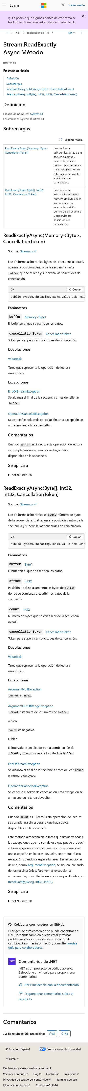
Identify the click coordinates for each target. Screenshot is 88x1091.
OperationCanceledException (28, 413)
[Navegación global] (4, 5)
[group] (46, 297)
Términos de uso (67, 1079)
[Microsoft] (44, 5)
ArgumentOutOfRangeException (30, 706)
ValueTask (15, 358)
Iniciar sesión (77, 5)
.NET (17, 32)
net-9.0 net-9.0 (22, 475)
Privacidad (70, 1074)
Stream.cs (27, 251)
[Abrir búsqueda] (63, 5)
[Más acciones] (81, 32)
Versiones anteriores (15, 1074)
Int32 (28, 581)
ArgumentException (41, 865)
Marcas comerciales (15, 1085)
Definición (12, 78)
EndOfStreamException (24, 391)
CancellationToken (58, 334)
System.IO (36, 114)
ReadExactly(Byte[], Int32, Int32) (30, 881)
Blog (35, 1074)
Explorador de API (38, 32)
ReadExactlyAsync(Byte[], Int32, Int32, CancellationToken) (41, 94)
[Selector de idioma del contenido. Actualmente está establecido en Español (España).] (17, 1049)
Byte (42, 317)
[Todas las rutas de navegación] (6, 32)
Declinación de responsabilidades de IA (27, 1068)
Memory (31, 317)
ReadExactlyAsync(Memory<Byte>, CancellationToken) (40, 89)
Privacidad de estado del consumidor (26, 1079)
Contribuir (52, 1074)
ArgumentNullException (25, 689)
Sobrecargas (14, 84)
